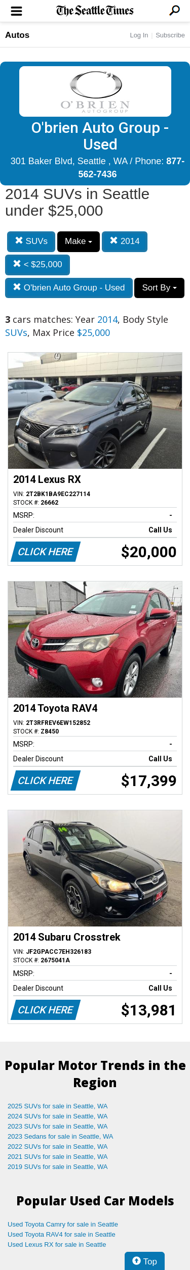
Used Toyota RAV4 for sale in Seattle (62, 1234)
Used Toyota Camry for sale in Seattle (63, 1224)
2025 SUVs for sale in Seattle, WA (58, 1106)
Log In (139, 35)
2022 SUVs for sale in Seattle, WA (58, 1146)
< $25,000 (37, 264)
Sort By (159, 287)
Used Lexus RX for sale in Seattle (57, 1244)
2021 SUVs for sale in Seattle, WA (58, 1156)
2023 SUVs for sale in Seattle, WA (58, 1126)
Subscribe (170, 35)
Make (78, 241)
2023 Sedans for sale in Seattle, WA (60, 1136)
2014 (124, 241)
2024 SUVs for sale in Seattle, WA (58, 1116)
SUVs (31, 241)
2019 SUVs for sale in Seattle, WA (58, 1166)
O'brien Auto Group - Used (69, 287)
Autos (17, 35)
